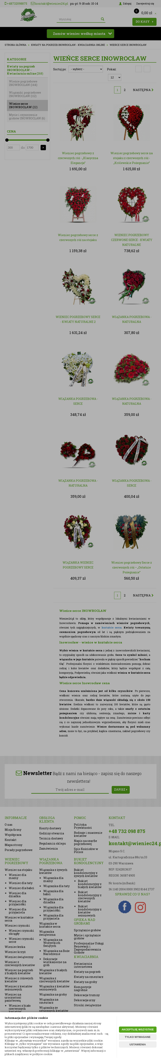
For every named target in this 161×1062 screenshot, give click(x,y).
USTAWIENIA (138, 1044)
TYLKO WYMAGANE (137, 1036)
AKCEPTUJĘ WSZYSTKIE (138, 1029)
